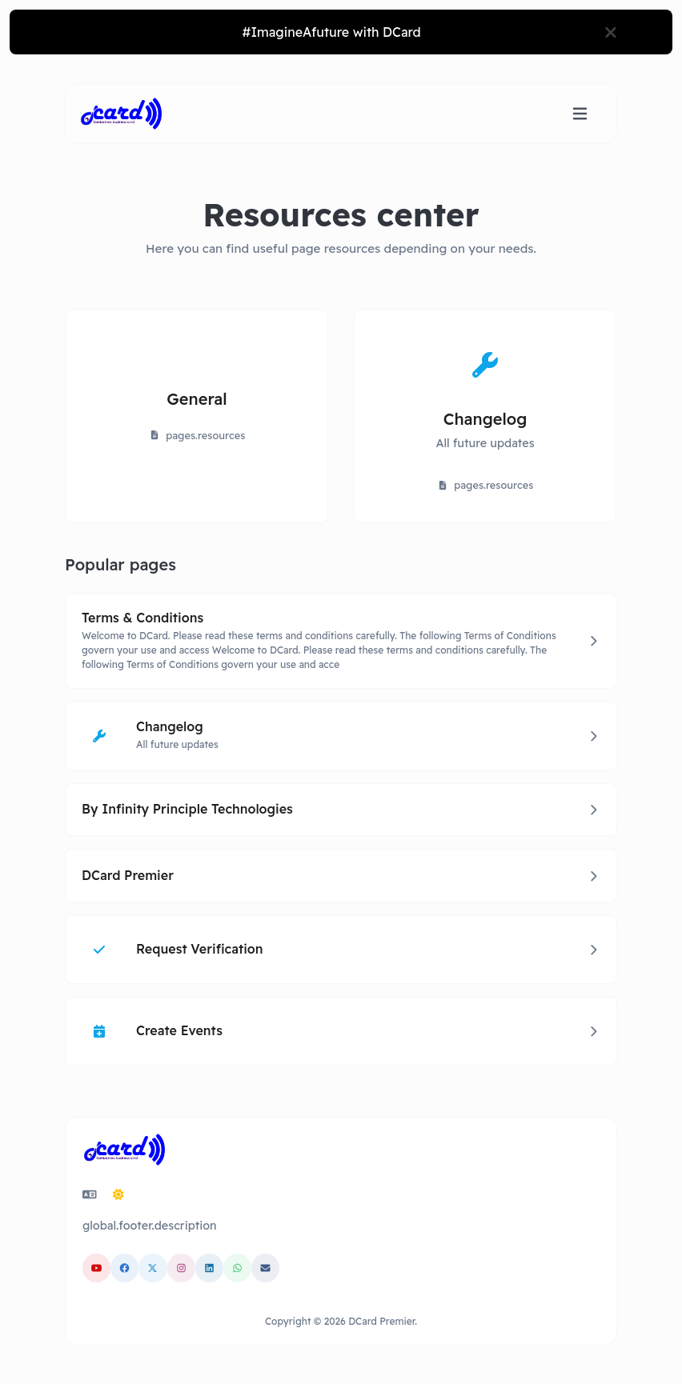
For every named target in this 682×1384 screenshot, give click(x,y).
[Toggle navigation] (580, 114)
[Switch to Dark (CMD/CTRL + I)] (118, 1194)
